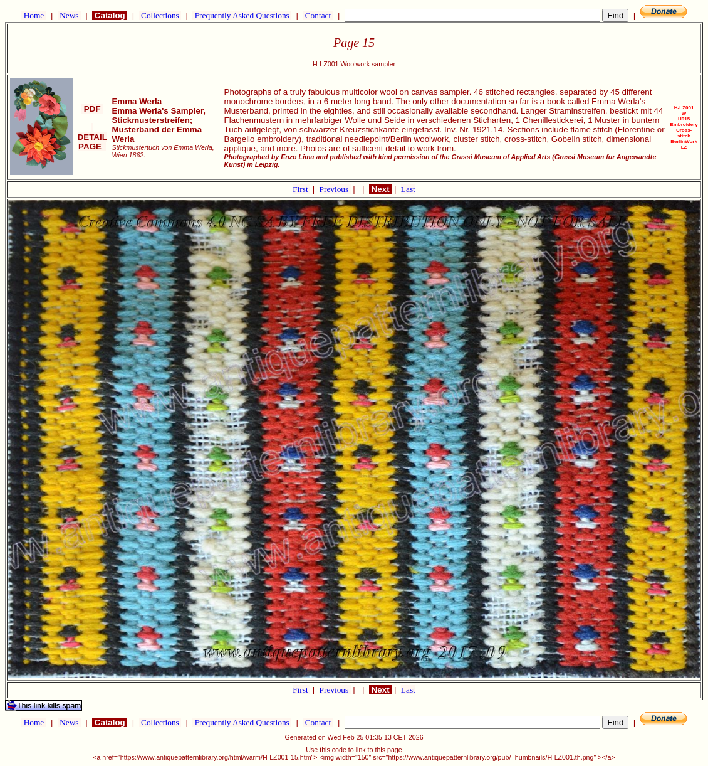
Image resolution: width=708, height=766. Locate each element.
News (69, 15)
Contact (318, 15)
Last (408, 189)
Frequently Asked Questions (241, 15)
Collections (160, 15)
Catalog (109, 15)
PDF (92, 109)
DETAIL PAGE (92, 137)
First (301, 189)
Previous (335, 189)
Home (33, 15)
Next (380, 189)
